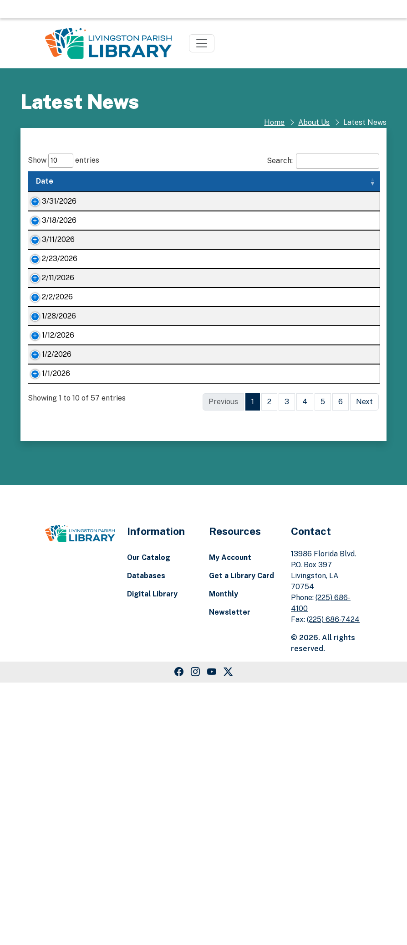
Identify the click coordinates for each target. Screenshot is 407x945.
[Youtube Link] (211, 934)
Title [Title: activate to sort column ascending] (92, 181)
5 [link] (323, 664)
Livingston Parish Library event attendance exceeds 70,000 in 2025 (124, 543)
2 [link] (269, 664)
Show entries (63, 161)
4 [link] (304, 664)
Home (274, 122)
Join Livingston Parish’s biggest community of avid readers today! (125, 625)
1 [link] (252, 664)
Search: (323, 161)
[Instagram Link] (195, 934)
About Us (314, 122)
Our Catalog (148, 820)
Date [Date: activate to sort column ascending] (44, 181)
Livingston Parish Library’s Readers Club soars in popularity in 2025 (125, 450)
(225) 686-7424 (333, 882)
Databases (146, 838)
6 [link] (340, 664)
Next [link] (364, 664)
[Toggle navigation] (201, 43)
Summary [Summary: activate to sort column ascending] (202, 181)
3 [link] (287, 664)
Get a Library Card (241, 838)
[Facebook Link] (178, 934)
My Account (230, 820)
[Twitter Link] (228, 934)
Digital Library (152, 856)
